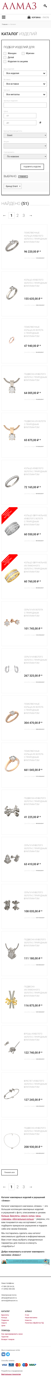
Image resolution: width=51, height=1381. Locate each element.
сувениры (6, 1219)
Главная (5, 24)
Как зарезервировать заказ (12, 1334)
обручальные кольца (23, 1219)
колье (32, 1216)
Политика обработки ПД (34, 1323)
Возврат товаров (7, 1339)
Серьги (4, 1323)
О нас (27, 1315)
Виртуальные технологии (11, 1374)
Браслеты (5, 1315)
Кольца (5, 1216)
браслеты (15, 1216)
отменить (23, 176)
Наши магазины (31, 1318)
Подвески (5, 1320)
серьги (24, 1216)
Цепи (3, 1326)
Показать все (9, 1172)
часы (38, 1216)
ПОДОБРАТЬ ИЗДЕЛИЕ (32, 167)
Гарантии (4, 1337)
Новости (28, 1320)
